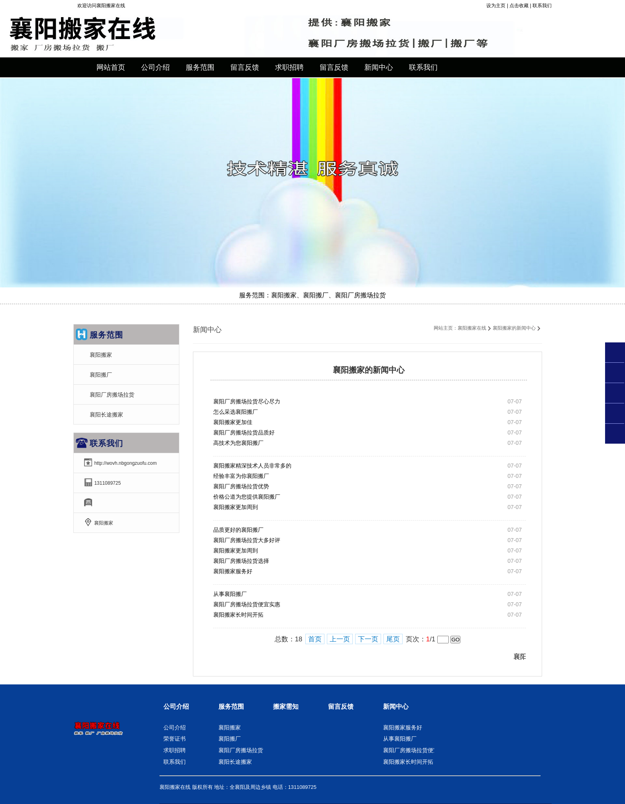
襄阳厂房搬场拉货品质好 (244, 432)
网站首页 (110, 67)
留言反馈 (341, 706)
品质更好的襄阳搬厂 (238, 530)
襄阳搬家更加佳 (232, 422)
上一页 (340, 639)
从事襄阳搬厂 (230, 594)
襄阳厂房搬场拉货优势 (241, 486)
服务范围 (231, 706)
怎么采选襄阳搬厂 (235, 412)
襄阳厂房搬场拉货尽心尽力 (246, 401)
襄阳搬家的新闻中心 (514, 328)
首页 (315, 639)
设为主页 (495, 5)
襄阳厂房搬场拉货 (112, 394)
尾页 (393, 639)
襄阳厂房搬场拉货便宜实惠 (246, 604)
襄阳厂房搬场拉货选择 (241, 561)
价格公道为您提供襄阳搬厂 (246, 496)
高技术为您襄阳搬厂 (238, 443)
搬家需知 (286, 706)
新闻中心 (396, 706)
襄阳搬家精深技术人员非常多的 (252, 465)
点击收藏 (519, 5)
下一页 (368, 639)
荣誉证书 (174, 738)
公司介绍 (176, 706)
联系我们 (542, 5)
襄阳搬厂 (101, 375)
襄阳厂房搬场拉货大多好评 (246, 540)
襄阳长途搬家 (106, 414)
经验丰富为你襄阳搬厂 (241, 476)
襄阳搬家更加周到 (235, 507)
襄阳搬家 (101, 355)
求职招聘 (174, 750)
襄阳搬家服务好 (232, 571)
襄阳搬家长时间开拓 (238, 614)
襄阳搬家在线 (472, 328)
